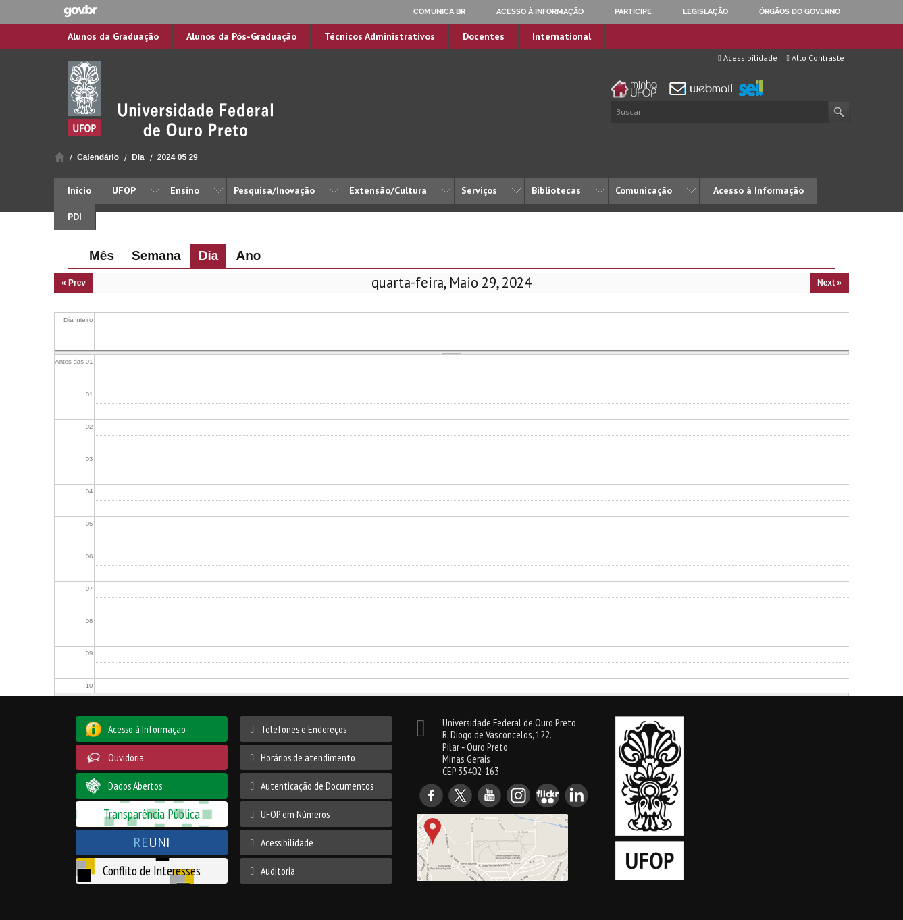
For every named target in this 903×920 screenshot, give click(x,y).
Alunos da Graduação (113, 36)
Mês (101, 255)
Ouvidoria (126, 757)
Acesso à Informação (758, 190)
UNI (151, 842)
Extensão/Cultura (388, 190)
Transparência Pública (151, 813)
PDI (75, 217)
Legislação (705, 11)
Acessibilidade (747, 58)
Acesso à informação (540, 11)
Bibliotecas (556, 190)
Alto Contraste (815, 58)
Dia (138, 157)
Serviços (479, 190)
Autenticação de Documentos (317, 785)
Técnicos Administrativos (379, 36)
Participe (633, 11)
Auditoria (278, 870)
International (561, 36)
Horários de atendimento (308, 757)
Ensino (184, 190)
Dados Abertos (135, 785)
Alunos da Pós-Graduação (241, 36)
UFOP (124, 190)
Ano (248, 255)
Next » (829, 283)
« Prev (73, 283)
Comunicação (643, 190)
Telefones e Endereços (303, 729)
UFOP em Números (295, 814)
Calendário (98, 157)
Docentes (484, 36)
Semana (156, 255)
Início (60, 157)
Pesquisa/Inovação (274, 190)
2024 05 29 (177, 157)
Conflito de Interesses (152, 870)
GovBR (80, 11)
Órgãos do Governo (799, 11)
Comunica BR (439, 11)
